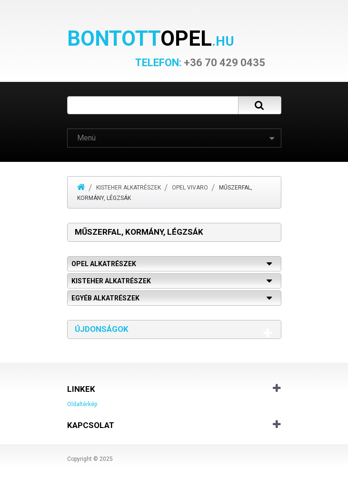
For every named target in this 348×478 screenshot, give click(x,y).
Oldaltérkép (82, 404)
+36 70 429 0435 (200, 63)
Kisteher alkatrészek (128, 187)
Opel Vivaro (190, 187)
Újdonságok (102, 329)
